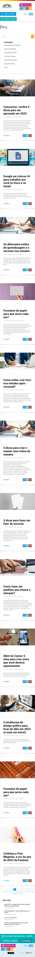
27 (17, 894)
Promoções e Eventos (10, 53)
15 (8, 892)
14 (5, 892)
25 (12, 894)
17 (13, 892)
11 (31, 889)
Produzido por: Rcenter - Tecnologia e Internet (26, 953)
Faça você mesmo (9, 64)
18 (16, 892)
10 (28, 889)
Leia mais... (7, 135)
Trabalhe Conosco (9, 19)
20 (21, 892)
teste (5, 67)
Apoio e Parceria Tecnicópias (12, 45)
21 (24, 892)
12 (33, 889)
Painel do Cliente (9, 14)
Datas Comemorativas (10, 60)
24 (32, 892)
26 (15, 894)
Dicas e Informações (10, 49)
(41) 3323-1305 (27, 5)
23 (30, 892)
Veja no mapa (25, 941)
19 (19, 892)
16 (11, 892)
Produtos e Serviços (10, 56)
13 (2, 892)
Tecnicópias (7, 6)
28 (20, 894)
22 (27, 892)
